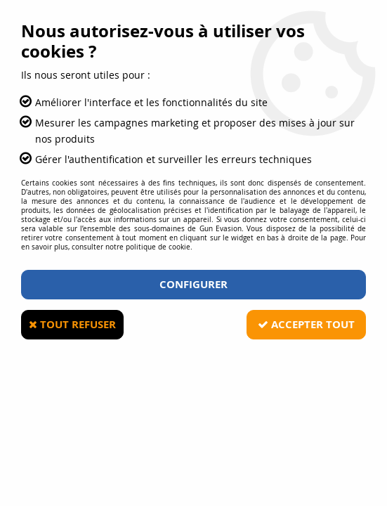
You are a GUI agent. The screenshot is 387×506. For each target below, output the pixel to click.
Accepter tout (306, 324)
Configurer (193, 284)
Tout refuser (72, 324)
